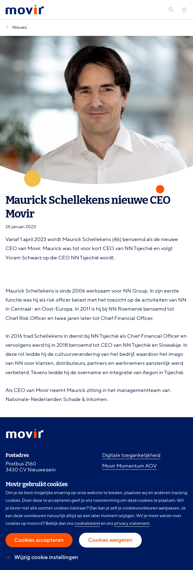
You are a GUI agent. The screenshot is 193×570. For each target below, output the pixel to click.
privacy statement (132, 523)
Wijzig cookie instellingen (46, 557)
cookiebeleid (87, 523)
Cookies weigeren (110, 540)
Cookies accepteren (39, 540)
